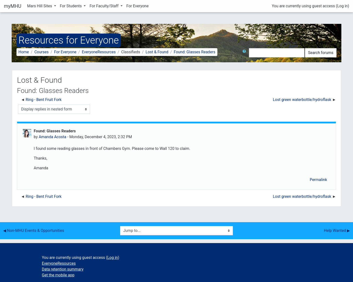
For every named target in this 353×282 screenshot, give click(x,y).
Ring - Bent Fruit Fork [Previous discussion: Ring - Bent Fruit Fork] (44, 99)
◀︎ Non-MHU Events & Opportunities (33, 230)
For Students (71, 6)
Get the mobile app (58, 275)
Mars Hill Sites (40, 6)
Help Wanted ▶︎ (337, 230)
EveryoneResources (98, 52)
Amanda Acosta (52, 137)
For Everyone (137, 6)
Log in (342, 6)
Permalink (318, 179)
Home (23, 52)
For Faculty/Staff (105, 6)
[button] (245, 52)
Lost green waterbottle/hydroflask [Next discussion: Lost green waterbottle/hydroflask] (302, 99)
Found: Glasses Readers (194, 52)
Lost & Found (157, 52)
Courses (41, 52)
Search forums (320, 52)
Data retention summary (62, 269)
